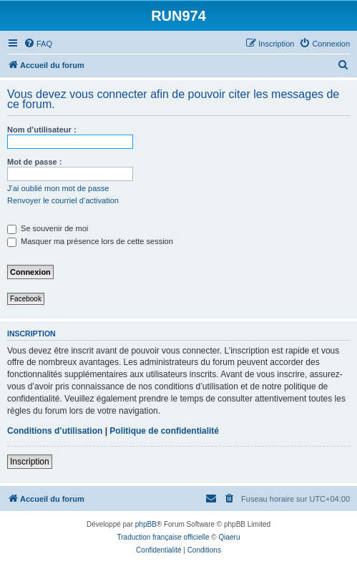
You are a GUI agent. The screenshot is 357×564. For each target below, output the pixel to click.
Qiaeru (229, 537)
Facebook (25, 299)
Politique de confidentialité (164, 431)
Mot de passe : (34, 161)
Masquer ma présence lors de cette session (90, 241)
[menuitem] (38, 43)
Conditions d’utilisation (54, 431)
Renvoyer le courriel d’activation (63, 200)
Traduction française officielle (163, 537)
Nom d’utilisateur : (42, 129)
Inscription (29, 462)
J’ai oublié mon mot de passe (58, 188)
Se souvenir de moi (47, 228)
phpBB (146, 524)
